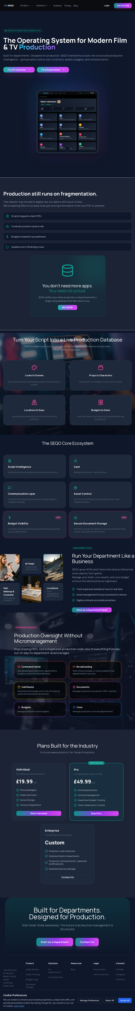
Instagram (120, 974)
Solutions (43, 5)
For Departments (54, 971)
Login (107, 5)
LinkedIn (119, 969)
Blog (76, 5)
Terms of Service (101, 974)
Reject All (109, 1000)
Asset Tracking (33, 974)
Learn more (19, 1006)
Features (57, 5)
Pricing (68, 5)
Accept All (124, 1000)
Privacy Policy (99, 969)
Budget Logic (32, 979)
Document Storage (31, 986)
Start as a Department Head (91, 609)
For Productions (55, 977)
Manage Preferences (89, 1000)
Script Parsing (32, 969)
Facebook (120, 979)
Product (26, 5)
